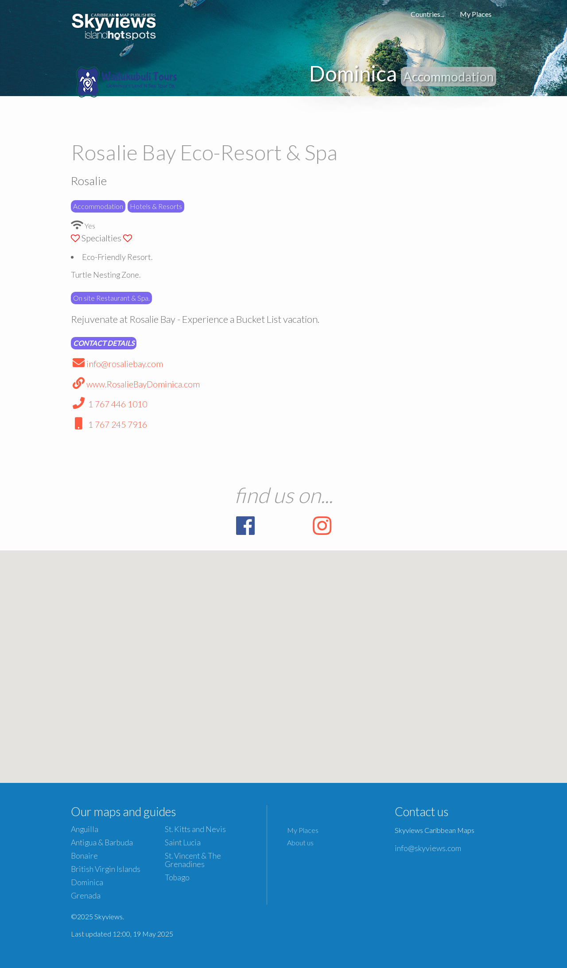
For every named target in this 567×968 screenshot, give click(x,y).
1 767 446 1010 (109, 404)
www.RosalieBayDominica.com (135, 384)
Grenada (86, 895)
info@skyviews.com (428, 848)
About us (300, 842)
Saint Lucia (183, 842)
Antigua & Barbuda (102, 842)
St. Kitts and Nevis (195, 829)
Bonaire (84, 855)
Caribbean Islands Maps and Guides (114, 24)
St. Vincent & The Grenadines (193, 860)
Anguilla (84, 829)
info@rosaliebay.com (117, 364)
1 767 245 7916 (109, 424)
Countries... (427, 14)
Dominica (87, 882)
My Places (476, 14)
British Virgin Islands (105, 869)
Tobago (177, 877)
